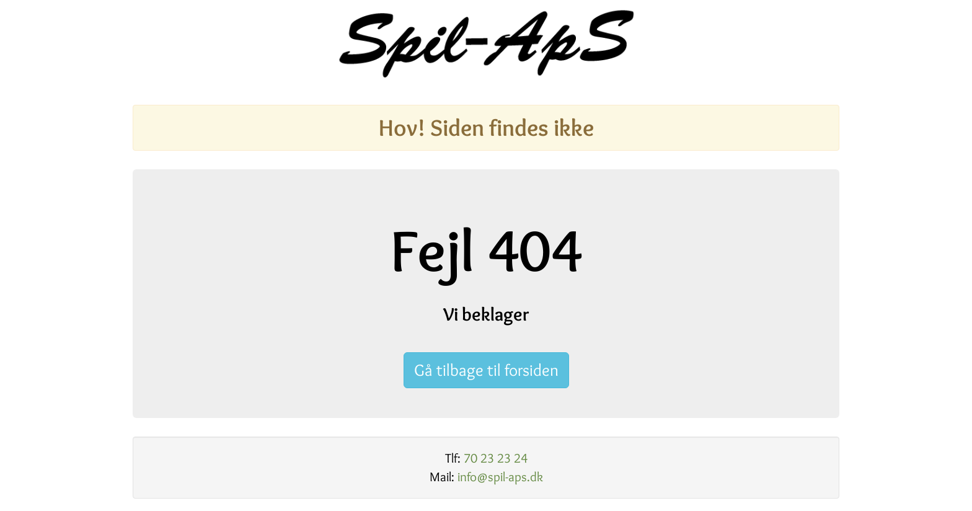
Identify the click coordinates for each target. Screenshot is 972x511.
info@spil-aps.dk (500, 476)
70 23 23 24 (496, 458)
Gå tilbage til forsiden (486, 370)
